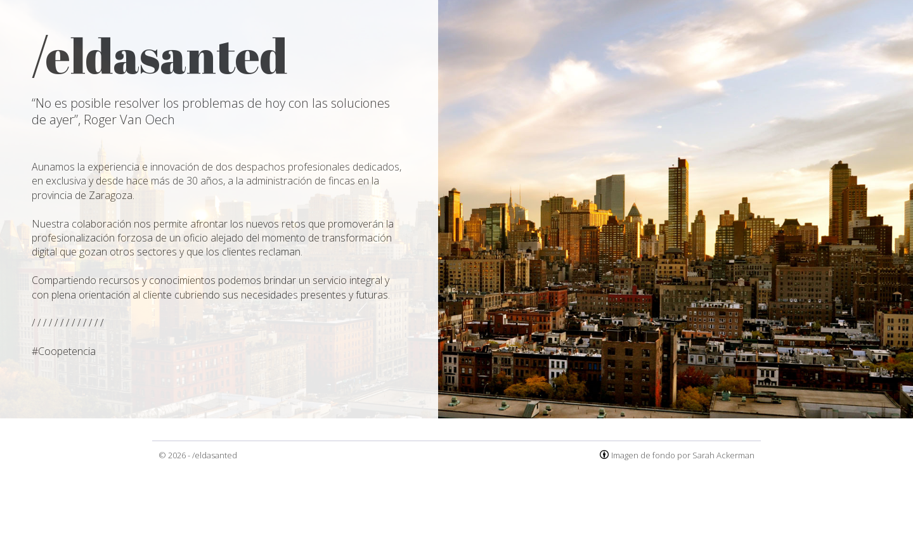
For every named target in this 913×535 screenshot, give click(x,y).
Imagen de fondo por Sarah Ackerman (682, 455)
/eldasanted (214, 455)
